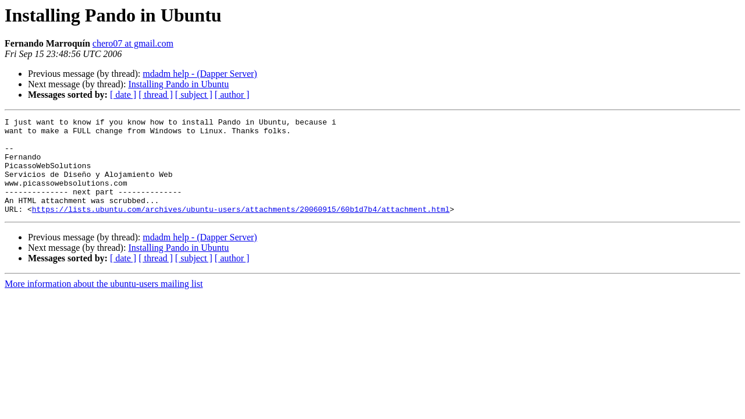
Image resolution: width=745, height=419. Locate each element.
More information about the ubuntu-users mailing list (104, 303)
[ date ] (123, 95)
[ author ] (232, 95)
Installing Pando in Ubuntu (178, 84)
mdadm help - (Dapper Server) (200, 74)
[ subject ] (193, 95)
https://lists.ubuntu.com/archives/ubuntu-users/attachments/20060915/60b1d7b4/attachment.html (241, 228)
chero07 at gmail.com (133, 43)
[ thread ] (156, 95)
